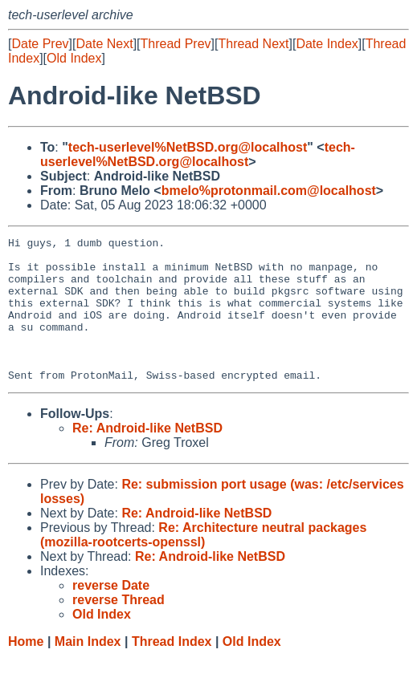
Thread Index (172, 670)
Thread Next (253, 44)
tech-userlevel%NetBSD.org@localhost (187, 147)
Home (25, 670)
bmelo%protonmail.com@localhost (268, 190)
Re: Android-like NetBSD (147, 457)
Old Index (74, 58)
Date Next (104, 44)
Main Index (88, 670)
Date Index (327, 44)
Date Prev (39, 44)
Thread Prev (176, 44)
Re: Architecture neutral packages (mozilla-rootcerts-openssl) (203, 564)
